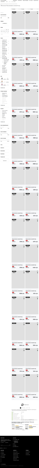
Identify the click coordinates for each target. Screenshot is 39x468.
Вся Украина (3, 2)
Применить (5, 161)
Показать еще (26, 405)
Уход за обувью (25, 0)
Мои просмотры (28, 454)
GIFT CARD (31, 0)
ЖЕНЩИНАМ (15, 0)
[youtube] (5, 448)
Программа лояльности (16, 453)
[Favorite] (11, 2)
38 (14, 108)
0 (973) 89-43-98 (16, 442)
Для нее (3, 442)
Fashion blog (35, 0)
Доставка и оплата (15, 454)
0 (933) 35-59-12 (16, 441)
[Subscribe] (9, 445)
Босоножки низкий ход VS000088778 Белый (27, 420)
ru (6, 2)
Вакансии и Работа (3, 454)
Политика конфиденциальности (12, 465)
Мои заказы (27, 453)
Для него (7, 442)
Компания (2, 450)
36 (12, 108)
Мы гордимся (2, 453)
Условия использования (4, 465)
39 (15, 108)
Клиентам (14, 450)
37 (13, 108)
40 (30, 108)
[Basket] (14, 2)
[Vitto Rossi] (3, 0)
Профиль (27, 450)
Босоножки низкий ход (17, 32)
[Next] (37, 428)
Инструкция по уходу (16, 460)
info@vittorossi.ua (16, 446)
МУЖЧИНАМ (20, 0)
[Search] (9, 2)
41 (31, 160)
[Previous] (13, 428)
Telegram (15, 445)
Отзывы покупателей (15, 457)
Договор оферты (3, 457)
